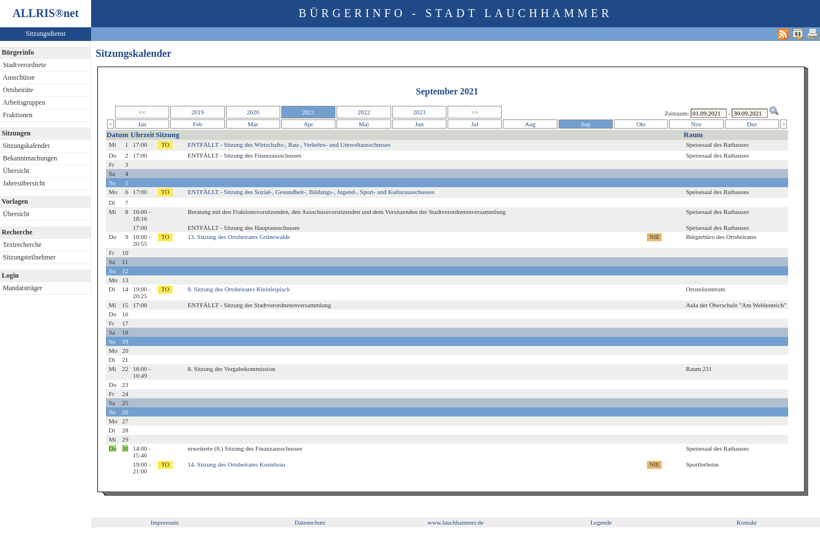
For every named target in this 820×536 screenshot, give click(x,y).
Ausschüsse (19, 77)
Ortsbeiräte (18, 90)
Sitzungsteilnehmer (29, 257)
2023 (419, 112)
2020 (253, 112)
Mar (253, 124)
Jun (419, 124)
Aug (530, 124)
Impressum (164, 522)
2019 (197, 112)
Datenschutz (309, 522)
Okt (641, 124)
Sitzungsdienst (45, 34)
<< (141, 112)
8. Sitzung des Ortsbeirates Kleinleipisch (239, 289)
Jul (474, 124)
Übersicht (16, 171)
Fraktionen (17, 115)
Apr (308, 124)
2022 (364, 112)
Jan (142, 124)
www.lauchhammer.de (455, 522)
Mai (364, 124)
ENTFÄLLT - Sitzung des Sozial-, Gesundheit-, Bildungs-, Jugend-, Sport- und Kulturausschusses (311, 191)
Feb (198, 124)
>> (474, 112)
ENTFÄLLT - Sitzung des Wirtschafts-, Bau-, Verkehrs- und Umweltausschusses (289, 144)
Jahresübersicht (24, 183)
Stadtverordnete (24, 65)
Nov (696, 124)
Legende (601, 522)
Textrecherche (22, 245)
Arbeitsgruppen (24, 102)
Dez (752, 124)
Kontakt (746, 522)
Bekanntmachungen (30, 158)
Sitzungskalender (26, 146)
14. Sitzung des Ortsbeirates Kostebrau (236, 464)
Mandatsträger (22, 288)
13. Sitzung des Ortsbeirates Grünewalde (239, 236)
